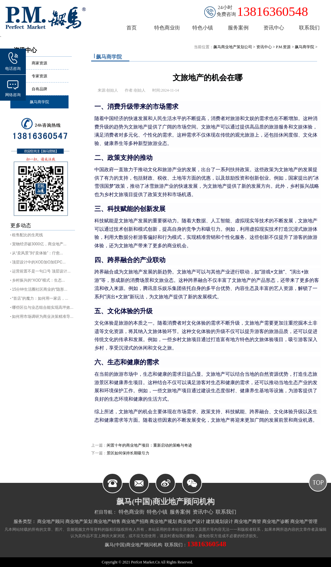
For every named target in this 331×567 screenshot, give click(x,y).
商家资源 (39, 63)
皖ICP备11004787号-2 (211, 562)
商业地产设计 (191, 521)
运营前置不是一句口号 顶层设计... (41, 271)
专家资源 (39, 76)
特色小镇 (157, 512)
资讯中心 (264, 47)
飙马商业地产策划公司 (232, 47)
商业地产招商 (135, 521)
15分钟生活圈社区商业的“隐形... (39, 289)
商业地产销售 (107, 521)
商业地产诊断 (275, 521)
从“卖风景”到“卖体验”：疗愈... (37, 253)
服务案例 (180, 512)
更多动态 (20, 225)
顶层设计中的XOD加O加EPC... (39, 262)
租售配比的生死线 (27, 235)
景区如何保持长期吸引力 (128, 453)
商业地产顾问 (50, 521)
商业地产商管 (247, 521)
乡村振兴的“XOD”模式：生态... (38, 280)
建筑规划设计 (219, 521)
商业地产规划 (163, 521)
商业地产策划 (78, 521)
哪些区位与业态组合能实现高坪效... (42, 307)
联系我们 (226, 512)
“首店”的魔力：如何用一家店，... (40, 298)
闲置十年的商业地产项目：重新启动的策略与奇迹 (149, 445)
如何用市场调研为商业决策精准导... (42, 316)
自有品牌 (39, 89)
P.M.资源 (283, 47)
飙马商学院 (39, 102)
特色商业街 (131, 512)
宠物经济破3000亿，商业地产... (39, 244)
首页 (131, 27)
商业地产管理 (303, 521)
